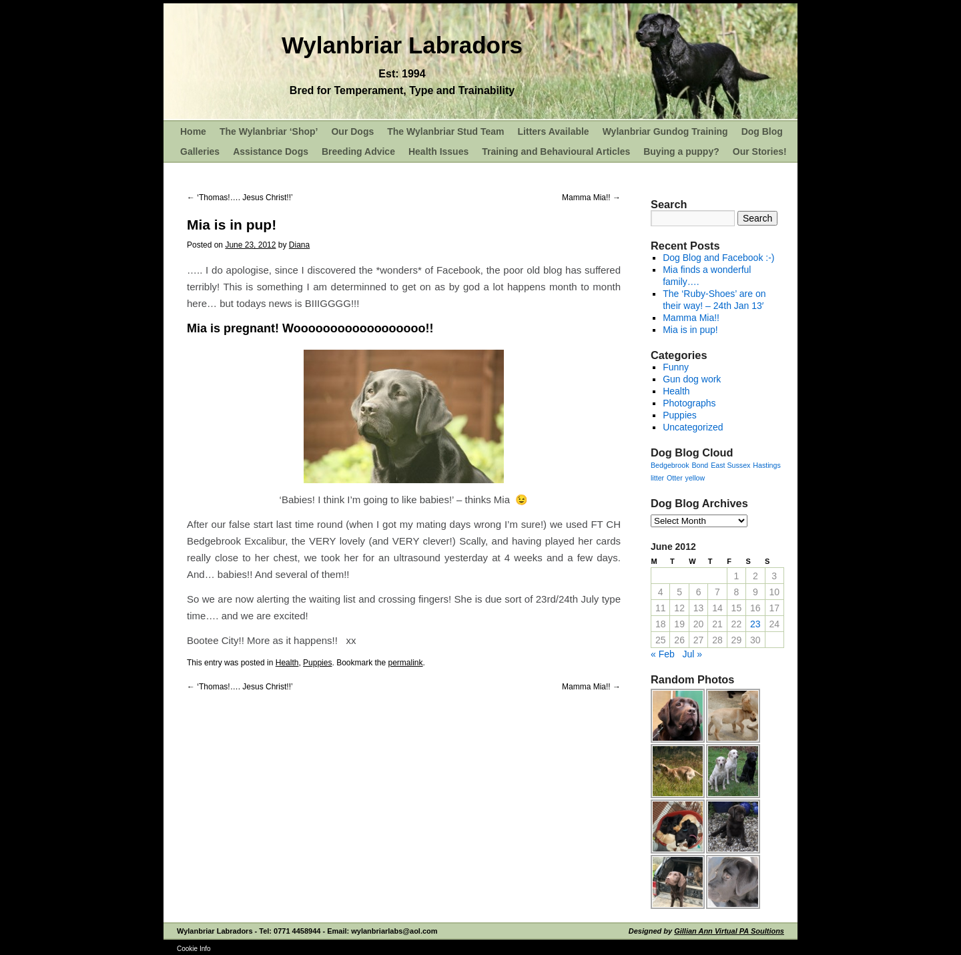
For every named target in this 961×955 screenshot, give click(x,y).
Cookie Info (194, 948)
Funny (676, 367)
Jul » (692, 654)
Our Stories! (760, 151)
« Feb (663, 654)
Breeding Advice (358, 151)
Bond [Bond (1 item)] (699, 465)
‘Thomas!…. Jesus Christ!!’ (240, 197)
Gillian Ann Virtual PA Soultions (729, 931)
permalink (405, 662)
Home (193, 131)
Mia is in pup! (690, 329)
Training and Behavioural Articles (556, 151)
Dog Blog (762, 131)
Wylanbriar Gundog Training (665, 131)
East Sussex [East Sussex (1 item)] (730, 465)
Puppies (317, 662)
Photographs (689, 403)
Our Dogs (352, 131)
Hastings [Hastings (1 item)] (766, 465)
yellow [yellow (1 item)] (695, 478)
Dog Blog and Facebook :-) (718, 257)
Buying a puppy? (681, 151)
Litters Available (553, 131)
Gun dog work (692, 379)
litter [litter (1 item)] (657, 478)
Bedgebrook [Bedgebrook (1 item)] (670, 465)
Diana (299, 245)
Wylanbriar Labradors (402, 45)
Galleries (200, 151)
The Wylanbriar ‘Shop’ (269, 131)
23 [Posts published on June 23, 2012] (755, 624)
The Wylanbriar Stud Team (445, 131)
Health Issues (438, 151)
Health (287, 662)
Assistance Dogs (270, 151)
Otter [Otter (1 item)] (675, 478)
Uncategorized (693, 427)
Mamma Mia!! (591, 197)
